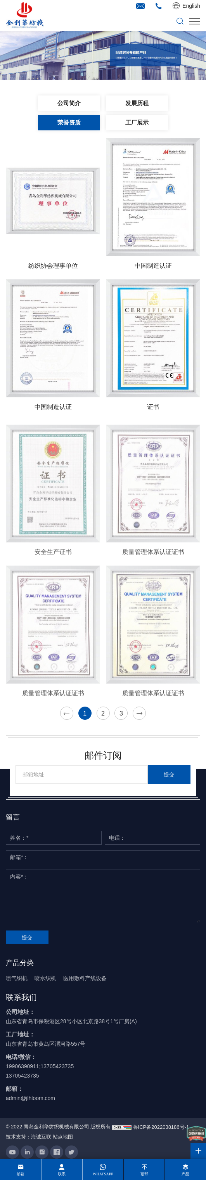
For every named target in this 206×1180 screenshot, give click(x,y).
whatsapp (103, 1174)
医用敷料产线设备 (85, 978)
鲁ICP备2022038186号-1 (161, 1127)
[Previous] (66, 713)
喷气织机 (17, 978)
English (191, 6)
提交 (169, 774)
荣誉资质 (69, 122)
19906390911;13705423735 (40, 1066)
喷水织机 (45, 978)
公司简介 (69, 103)
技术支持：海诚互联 (28, 1137)
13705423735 (22, 1076)
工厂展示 (137, 122)
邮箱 (20, 1174)
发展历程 (137, 103)
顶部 (144, 1174)
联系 (62, 1174)
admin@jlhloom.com (30, 1098)
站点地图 (63, 1137)
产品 (185, 1174)
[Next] (139, 713)
